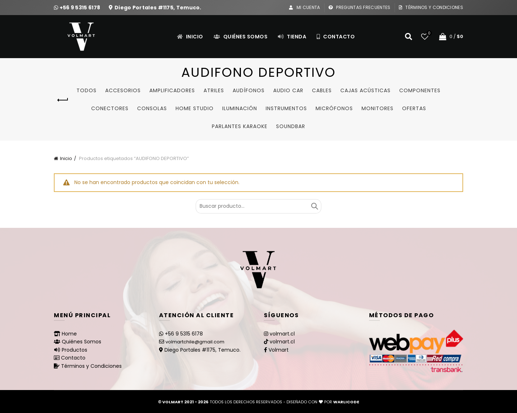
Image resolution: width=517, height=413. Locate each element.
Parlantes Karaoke (239, 126)
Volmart (279, 349)
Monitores (377, 108)
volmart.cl (282, 333)
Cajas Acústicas (365, 90)
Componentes (420, 90)
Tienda (292, 36)
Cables (322, 90)
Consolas (152, 108)
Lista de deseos (428, 33)
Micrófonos (334, 108)
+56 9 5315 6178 (81, 7)
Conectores (110, 108)
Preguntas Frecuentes (359, 7)
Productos (74, 349)
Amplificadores (172, 90)
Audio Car (288, 90)
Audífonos (249, 90)
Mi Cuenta (304, 7)
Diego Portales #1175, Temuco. (158, 7)
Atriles (214, 90)
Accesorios (123, 90)
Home (69, 333)
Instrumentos (286, 108)
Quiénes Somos (240, 36)
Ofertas (414, 108)
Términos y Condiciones (431, 7)
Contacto (335, 36)
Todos (86, 90)
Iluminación (239, 108)
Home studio (195, 108)
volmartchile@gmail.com (195, 341)
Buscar (314, 206)
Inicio (190, 36)
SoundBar (290, 126)
